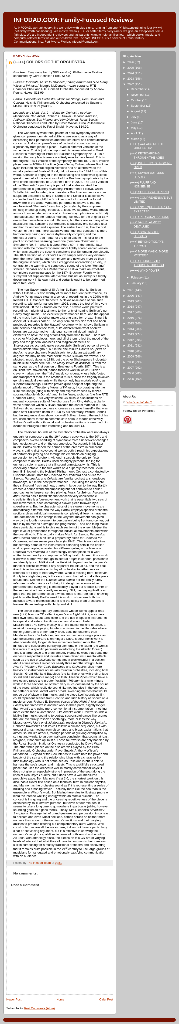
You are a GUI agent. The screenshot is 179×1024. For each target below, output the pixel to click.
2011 (131, 345)
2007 (131, 367)
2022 (131, 84)
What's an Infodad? (139, 402)
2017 (131, 312)
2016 (131, 318)
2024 (131, 73)
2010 (131, 351)
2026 (131, 62)
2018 (131, 306)
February (137, 277)
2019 (131, 301)
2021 (131, 290)
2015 (131, 323)
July (134, 117)
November (138, 94)
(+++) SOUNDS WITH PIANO (149, 192)
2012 (131, 340)
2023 (131, 78)
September (138, 105)
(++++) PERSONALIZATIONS (149, 217)
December (138, 89)
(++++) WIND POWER (145, 270)
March (135, 139)
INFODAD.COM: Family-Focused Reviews (73, 19)
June (134, 122)
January (136, 283)
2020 (131, 295)
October (136, 100)
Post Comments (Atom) (39, 1008)
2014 (131, 329)
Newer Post (13, 999)
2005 (131, 379)
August (136, 111)
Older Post (106, 999)
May (134, 127)
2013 (131, 334)
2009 (131, 356)
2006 (131, 373)
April (134, 133)
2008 (131, 362)
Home (60, 999)
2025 (131, 67)
